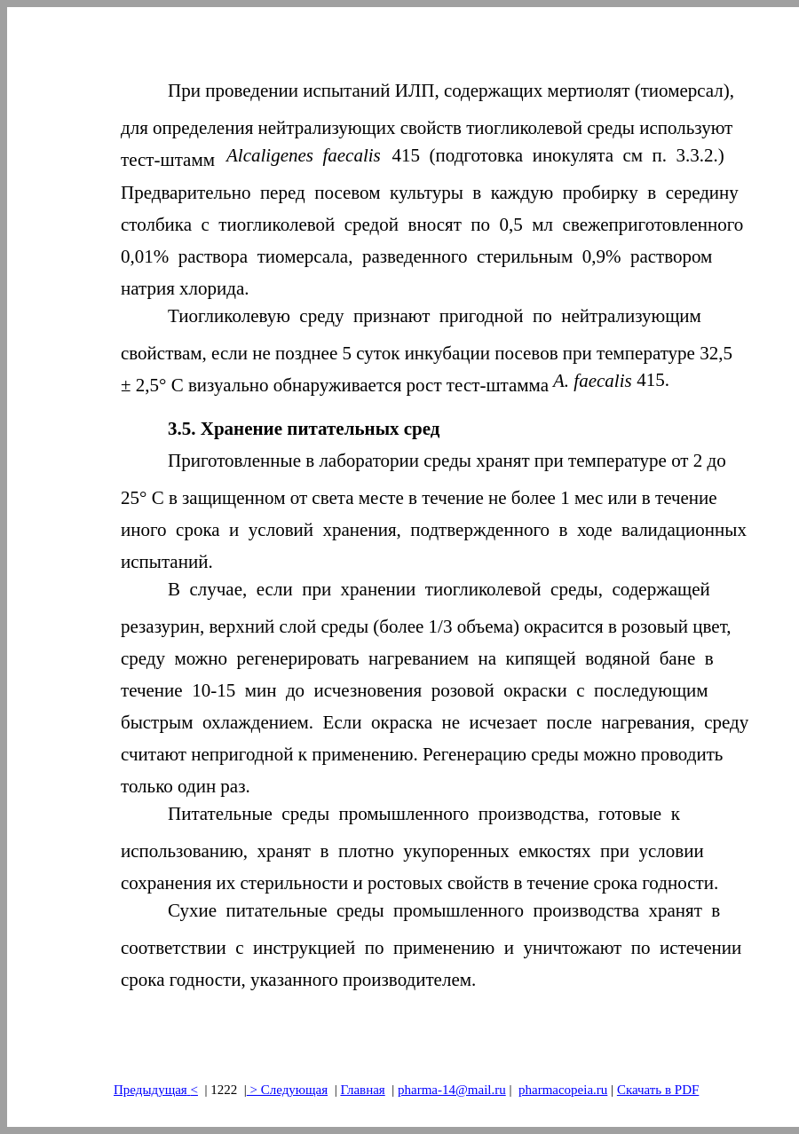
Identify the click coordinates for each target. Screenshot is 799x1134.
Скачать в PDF (658, 1090)
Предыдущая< (156, 1090)
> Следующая (287, 1090)
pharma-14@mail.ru (452, 1090)
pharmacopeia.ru (562, 1090)
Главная (362, 1090)
